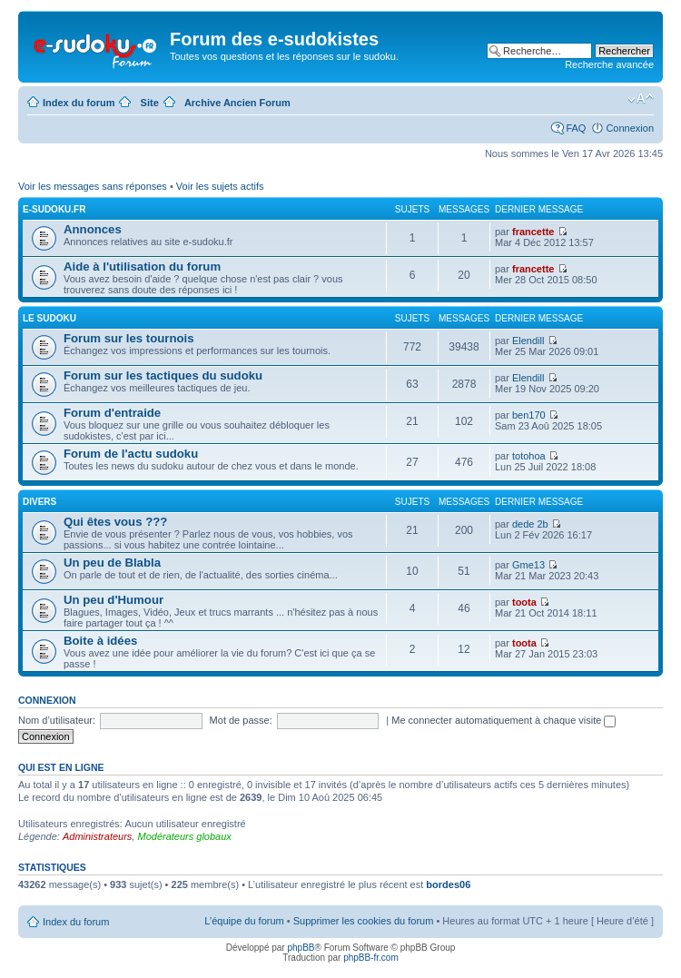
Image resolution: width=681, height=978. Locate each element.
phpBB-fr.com (371, 958)
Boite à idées (100, 640)
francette (533, 231)
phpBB (300, 948)
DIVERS (39, 502)
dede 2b (530, 524)
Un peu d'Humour (113, 600)
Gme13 (528, 564)
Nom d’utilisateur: (56, 720)
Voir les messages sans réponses (92, 186)
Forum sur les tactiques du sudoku (163, 375)
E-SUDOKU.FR (54, 209)
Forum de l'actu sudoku (131, 453)
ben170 (529, 415)
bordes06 (448, 884)
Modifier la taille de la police (640, 99)
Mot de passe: (241, 720)
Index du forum (78, 102)
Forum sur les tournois (129, 338)
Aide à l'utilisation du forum (142, 266)
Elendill (528, 340)
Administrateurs (97, 836)
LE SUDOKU (49, 318)
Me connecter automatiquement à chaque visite (503, 720)
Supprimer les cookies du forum (363, 920)
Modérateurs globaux (184, 836)
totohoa (529, 455)
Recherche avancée (609, 64)
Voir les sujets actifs (220, 186)
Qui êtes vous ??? (115, 522)
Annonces (93, 229)
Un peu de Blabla (112, 562)
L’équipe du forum (243, 920)
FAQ (576, 128)
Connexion (630, 128)
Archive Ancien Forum (237, 102)
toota (524, 602)
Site (150, 102)
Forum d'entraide (112, 413)
